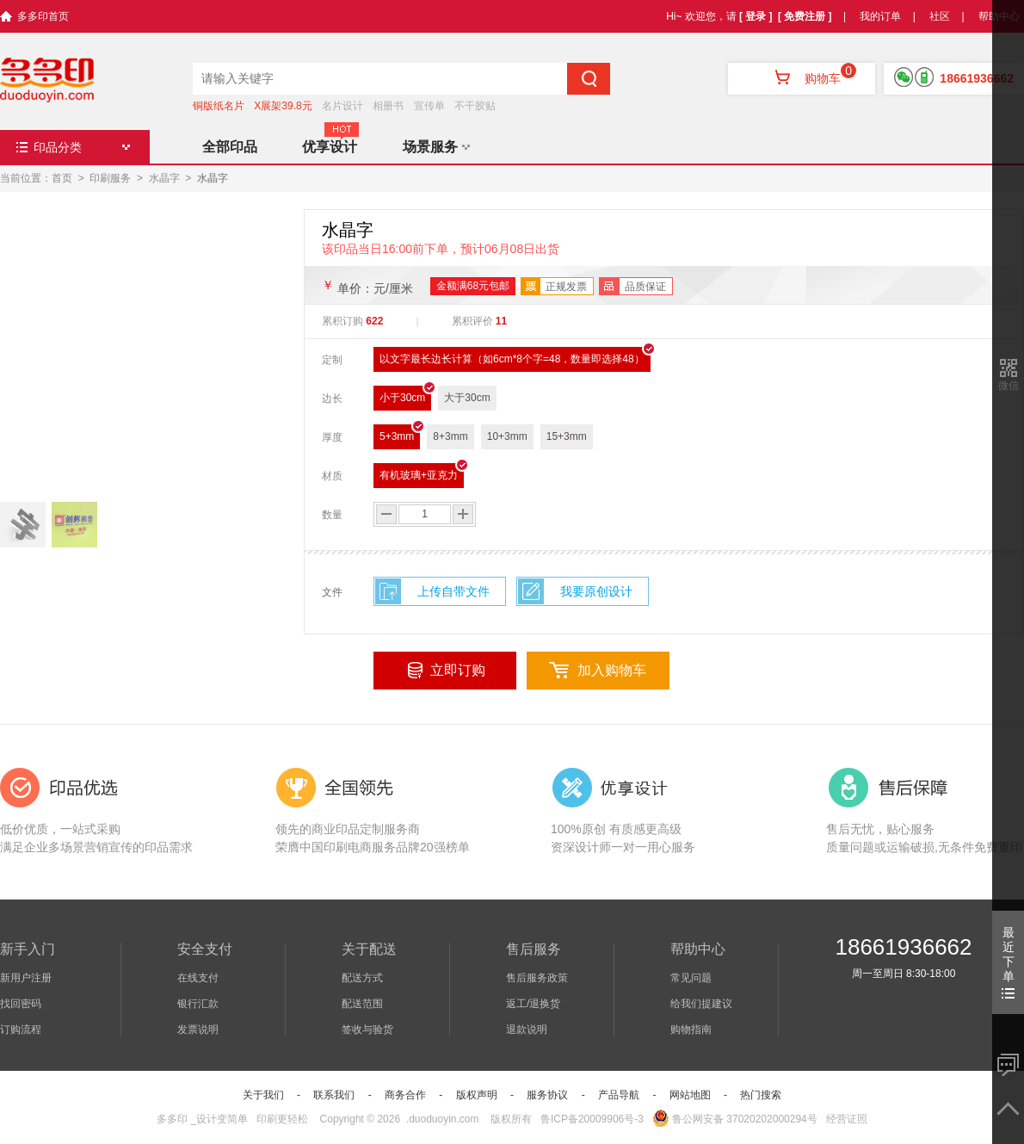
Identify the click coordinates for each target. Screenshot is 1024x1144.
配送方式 (362, 978)
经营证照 (846, 1119)
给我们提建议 (701, 1004)
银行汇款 (198, 1004)
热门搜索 (760, 1095)
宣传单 (429, 106)
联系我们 (334, 1095)
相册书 (388, 106)
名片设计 (342, 106)
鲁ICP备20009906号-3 (592, 1119)
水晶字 (164, 178)
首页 (62, 178)
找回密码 (20, 1004)
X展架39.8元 (283, 106)
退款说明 (526, 1029)
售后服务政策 (537, 978)
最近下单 (1008, 962)
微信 (1008, 386)
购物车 (801, 78)
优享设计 (329, 146)
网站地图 (690, 1095)
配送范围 (362, 1004)
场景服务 (436, 146)
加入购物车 (611, 670)
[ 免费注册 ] (805, 16)
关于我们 (263, 1095)
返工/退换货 (533, 1004)
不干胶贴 (475, 106)
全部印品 (229, 146)
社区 (939, 16)
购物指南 (691, 1029)
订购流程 (20, 1029)
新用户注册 (26, 978)
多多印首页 (43, 16)
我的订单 (880, 16)
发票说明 (198, 1029)
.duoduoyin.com (442, 1119)
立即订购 (457, 670)
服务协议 (547, 1095)
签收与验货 (367, 1029)
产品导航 (618, 1095)
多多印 (172, 1119)
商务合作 (405, 1095)
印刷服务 (110, 178)
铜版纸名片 (218, 106)
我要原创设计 (596, 591)
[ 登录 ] (756, 16)
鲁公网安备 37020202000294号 (734, 1119)
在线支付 (198, 978)
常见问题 (691, 978)
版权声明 (476, 1095)
